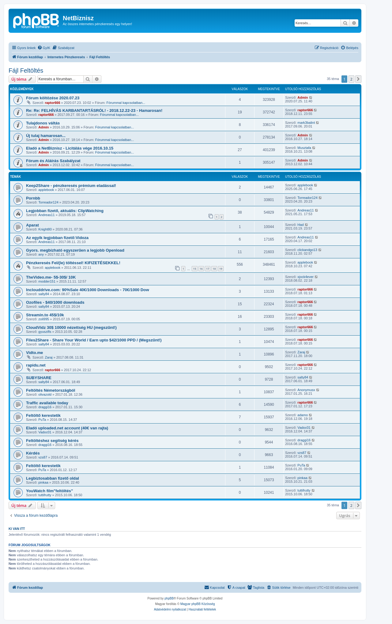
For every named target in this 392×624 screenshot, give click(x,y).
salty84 (43, 294)
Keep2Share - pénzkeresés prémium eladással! (71, 185)
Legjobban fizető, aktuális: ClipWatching (65, 210)
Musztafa (304, 148)
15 (194, 269)
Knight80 (44, 229)
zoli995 (43, 319)
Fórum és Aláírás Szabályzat (53, 160)
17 (207, 269)
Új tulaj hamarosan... (46, 135)
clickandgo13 (307, 250)
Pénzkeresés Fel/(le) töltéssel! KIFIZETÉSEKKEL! (73, 263)
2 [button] (351, 79)
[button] (358, 79)
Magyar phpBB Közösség (197, 604)
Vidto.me (34, 352)
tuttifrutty (44, 495)
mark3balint (306, 122)
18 (214, 269)
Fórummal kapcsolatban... (126, 103)
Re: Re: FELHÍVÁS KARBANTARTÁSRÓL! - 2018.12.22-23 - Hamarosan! (94, 110)
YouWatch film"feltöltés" (49, 491)
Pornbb (33, 198)
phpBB (169, 598)
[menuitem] (43, 47)
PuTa (42, 419)
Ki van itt (17, 529)
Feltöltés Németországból (50, 390)
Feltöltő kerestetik (43, 415)
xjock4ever (305, 277)
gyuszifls (44, 331)
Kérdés (33, 453)
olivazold (44, 394)
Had (300, 224)
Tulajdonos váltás (43, 123)
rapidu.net (36, 365)
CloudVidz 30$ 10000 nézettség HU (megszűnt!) (71, 327)
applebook (46, 190)
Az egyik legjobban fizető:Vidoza (57, 237)
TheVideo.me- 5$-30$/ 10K (51, 277)
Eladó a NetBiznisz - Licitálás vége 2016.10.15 (69, 148)
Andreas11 (46, 215)
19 (220, 269)
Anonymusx (306, 390)
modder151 (46, 281)
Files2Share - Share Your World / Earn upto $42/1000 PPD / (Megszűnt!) (94, 340)
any (41, 254)
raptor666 (52, 103)
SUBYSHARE (38, 377)
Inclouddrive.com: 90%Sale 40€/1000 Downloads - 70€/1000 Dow (87, 289)
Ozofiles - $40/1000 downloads (55, 302)
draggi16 (44, 407)
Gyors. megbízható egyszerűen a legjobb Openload (75, 250)
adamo (302, 415)
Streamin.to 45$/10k (45, 315)
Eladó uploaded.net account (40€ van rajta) (67, 428)
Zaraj (48, 357)
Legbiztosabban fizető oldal (52, 478)
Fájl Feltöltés (26, 70)
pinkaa (43, 482)
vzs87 (42, 457)
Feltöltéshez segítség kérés (52, 440)
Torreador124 (48, 202)
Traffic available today (47, 403)
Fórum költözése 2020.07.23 (52, 98)
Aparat (32, 225)
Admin (302, 97)
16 (201, 269)
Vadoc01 (44, 432)
